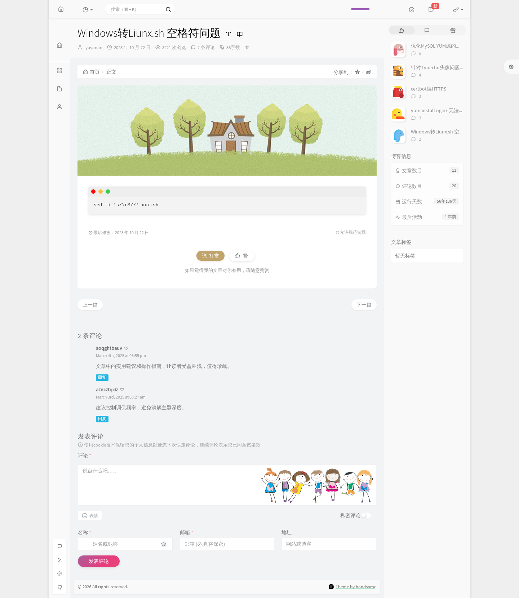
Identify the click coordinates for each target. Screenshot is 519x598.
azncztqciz (107, 389)
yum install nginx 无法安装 (440, 110)
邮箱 (186, 532)
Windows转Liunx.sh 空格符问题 (445, 131)
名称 (84, 532)
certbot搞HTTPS (428, 88)
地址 (286, 532)
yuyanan (93, 47)
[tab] (401, 30)
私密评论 (350, 515)
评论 (84, 455)
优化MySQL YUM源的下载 (438, 46)
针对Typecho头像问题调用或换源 (448, 67)
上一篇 (90, 305)
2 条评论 (206, 47)
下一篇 (364, 305)
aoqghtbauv (109, 348)
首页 (91, 72)
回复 (102, 377)
